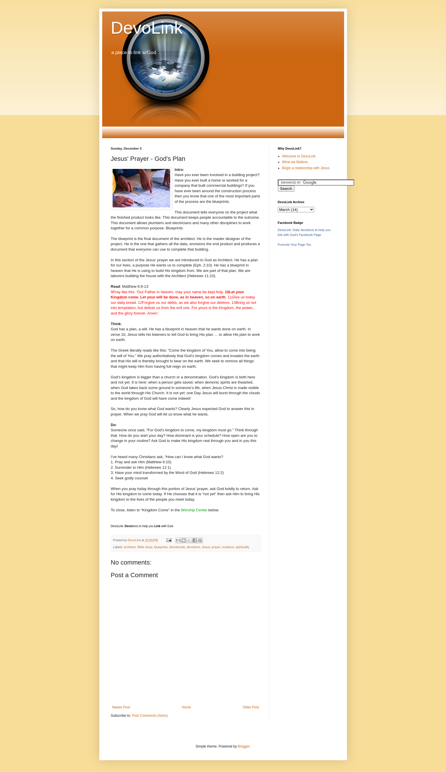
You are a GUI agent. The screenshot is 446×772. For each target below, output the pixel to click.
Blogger (244, 746)
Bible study (144, 547)
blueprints (161, 547)
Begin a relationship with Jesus (306, 168)
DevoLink (147, 27)
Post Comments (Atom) (150, 716)
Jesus (206, 547)
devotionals (177, 547)
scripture (228, 547)
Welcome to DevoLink (299, 156)
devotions (193, 547)
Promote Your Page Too (294, 244)
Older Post (251, 707)
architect (130, 547)
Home (186, 707)
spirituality (242, 547)
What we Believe (295, 162)
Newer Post (121, 707)
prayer (216, 547)
